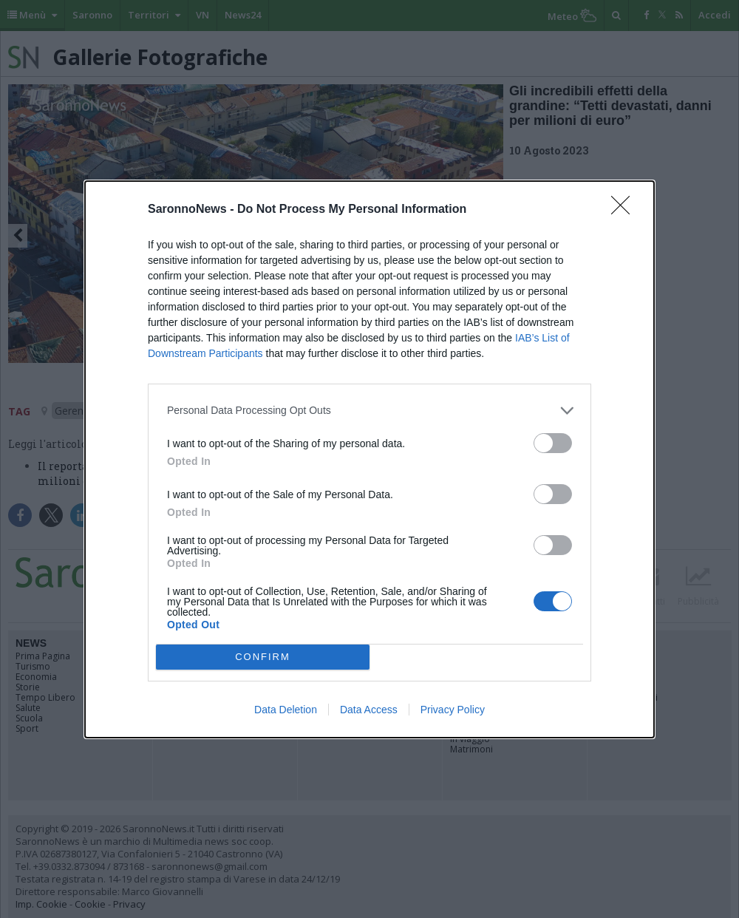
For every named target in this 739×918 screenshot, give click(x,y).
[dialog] (369, 459)
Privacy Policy (452, 709)
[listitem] (369, 410)
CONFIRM (262, 656)
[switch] (553, 443)
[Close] (625, 210)
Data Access (369, 709)
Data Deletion (285, 709)
